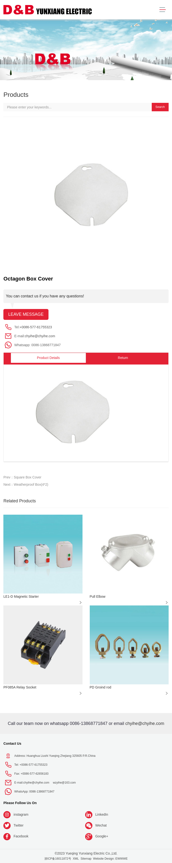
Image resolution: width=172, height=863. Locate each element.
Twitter (18, 825)
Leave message (26, 314)
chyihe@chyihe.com (40, 336)
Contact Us (12, 743)
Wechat (101, 825)
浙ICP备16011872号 (57, 858)
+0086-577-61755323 (36, 327)
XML (76, 858)
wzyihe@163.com (64, 782)
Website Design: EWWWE (110, 858)
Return (123, 358)
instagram (21, 814)
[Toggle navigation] (162, 10)
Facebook (21, 836)
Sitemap (86, 858)
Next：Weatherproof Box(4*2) (25, 484)
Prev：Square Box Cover (22, 477)
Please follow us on (20, 803)
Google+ (101, 836)
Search (160, 107)
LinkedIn (101, 814)
